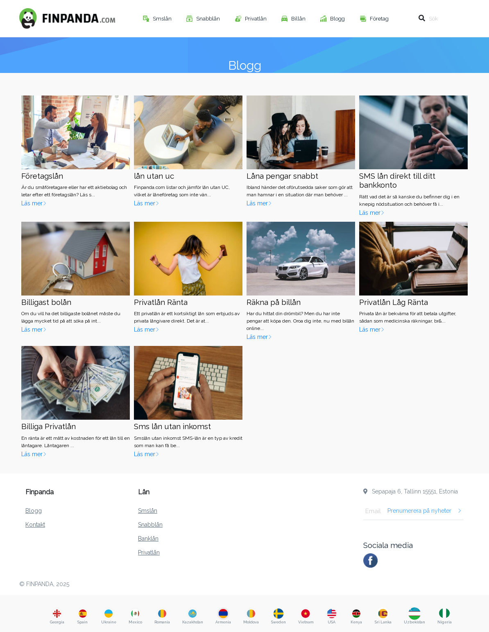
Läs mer (34, 203)
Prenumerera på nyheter (424, 510)
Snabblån (208, 19)
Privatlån (256, 19)
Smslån (163, 19)
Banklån (148, 538)
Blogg (338, 19)
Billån (299, 19)
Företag (380, 19)
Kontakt (35, 524)
